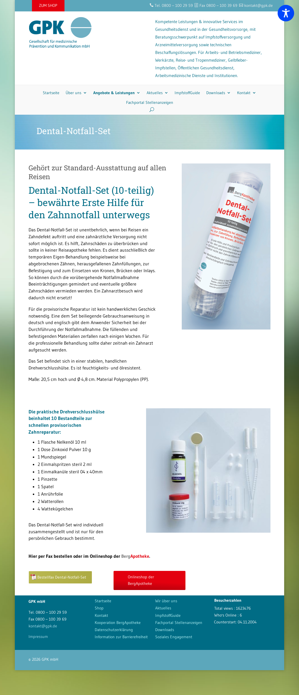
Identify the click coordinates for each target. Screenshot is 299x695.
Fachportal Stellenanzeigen (149, 102)
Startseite (51, 92)
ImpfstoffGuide (187, 92)
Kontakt (243, 92)
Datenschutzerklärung (114, 629)
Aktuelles (155, 92)
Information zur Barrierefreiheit (121, 636)
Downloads (215, 92)
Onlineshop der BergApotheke (141, 580)
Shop (99, 608)
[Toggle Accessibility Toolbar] (286, 13)
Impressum (38, 636)
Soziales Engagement (173, 636)
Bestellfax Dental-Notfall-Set (61, 577)
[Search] (149, 109)
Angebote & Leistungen (114, 92)
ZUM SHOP (48, 5)
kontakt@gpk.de (43, 626)
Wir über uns (166, 600)
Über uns (73, 92)
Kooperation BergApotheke (118, 622)
